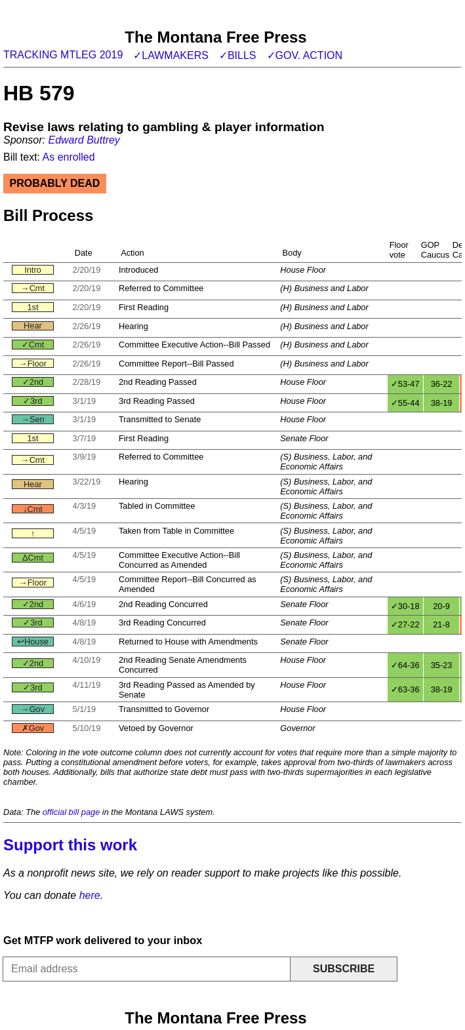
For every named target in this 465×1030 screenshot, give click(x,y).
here (89, 895)
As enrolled (69, 157)
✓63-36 (405, 689)
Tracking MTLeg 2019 (63, 54)
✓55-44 (405, 403)
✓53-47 (405, 384)
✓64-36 (405, 665)
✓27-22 (405, 624)
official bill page (71, 812)
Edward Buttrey (83, 140)
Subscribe (343, 968)
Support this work (70, 845)
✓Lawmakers (171, 55)
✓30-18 (405, 606)
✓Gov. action (305, 55)
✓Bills (237, 55)
